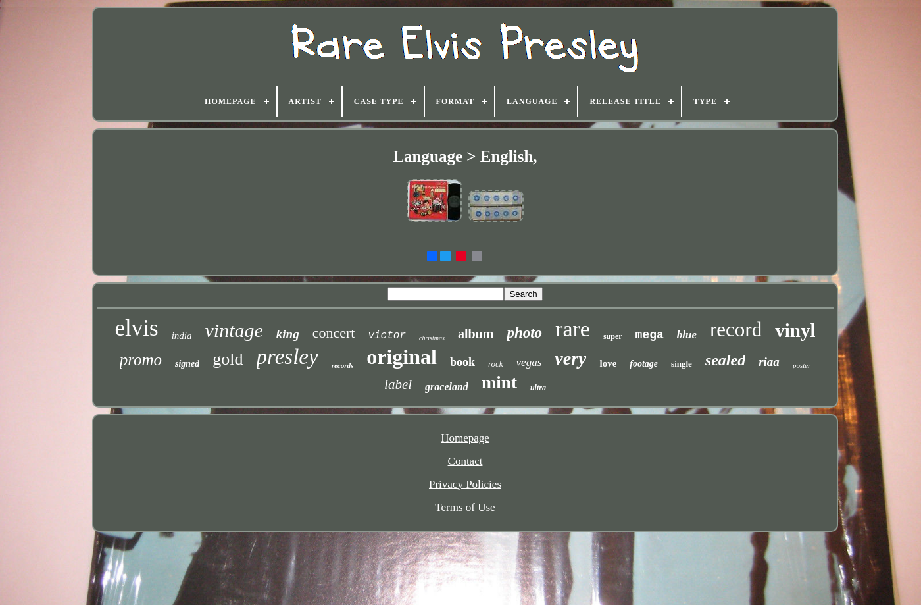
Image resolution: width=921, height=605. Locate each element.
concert (333, 333)
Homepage (465, 438)
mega (649, 335)
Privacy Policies (465, 484)
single (681, 364)
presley (287, 357)
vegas (529, 362)
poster (802, 365)
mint (499, 382)
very (570, 358)
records (343, 365)
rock (495, 364)
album (475, 334)
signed (187, 364)
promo (141, 360)
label (398, 384)
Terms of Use (465, 507)
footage (644, 364)
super (612, 336)
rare (572, 329)
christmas (432, 338)
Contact (465, 461)
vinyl (795, 330)
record (736, 329)
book (462, 362)
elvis (137, 328)
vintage (234, 330)
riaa (769, 362)
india (182, 335)
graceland (446, 386)
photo (524, 333)
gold (227, 359)
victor (387, 336)
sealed (725, 360)
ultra (538, 387)
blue (687, 335)
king (287, 334)
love (607, 363)
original (401, 357)
